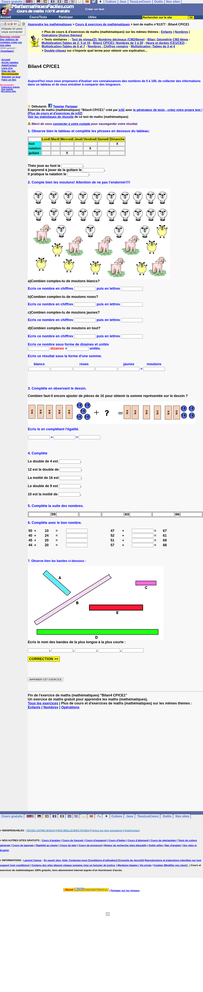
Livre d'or (7, 68)
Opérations (50, 35)
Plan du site (9, 71)
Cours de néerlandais (163, 840)
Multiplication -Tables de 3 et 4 (153, 46)
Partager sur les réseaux (125, 890)
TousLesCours (148, 816)
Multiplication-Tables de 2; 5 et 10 (66, 43)
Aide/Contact (9, 65)
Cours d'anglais (51, 840)
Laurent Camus (32, 860)
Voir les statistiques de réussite (51, 116)
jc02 (121, 110)
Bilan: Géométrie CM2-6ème (167, 39)
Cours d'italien (117, 840)
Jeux (129, 816)
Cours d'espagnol (95, 840)
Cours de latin (68, 845)
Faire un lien (9, 79)
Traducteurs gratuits (10, 87)
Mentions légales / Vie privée (134, 865)
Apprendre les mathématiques (50, 24)
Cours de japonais (23, 845)
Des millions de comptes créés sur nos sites (11, 41)
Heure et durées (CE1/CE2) (165, 43)
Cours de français (72, 840)
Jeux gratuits (7, 89)
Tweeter (58, 106)
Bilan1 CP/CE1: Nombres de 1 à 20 (118, 43)
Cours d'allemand (138, 840)
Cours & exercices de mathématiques (102, 24)
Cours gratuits (12, 816)
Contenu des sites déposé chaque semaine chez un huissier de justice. (74, 865)
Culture (116, 816)
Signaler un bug (11, 76)
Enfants (166, 31)
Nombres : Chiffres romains (108, 46)
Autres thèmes (70, 35)
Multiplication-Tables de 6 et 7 (63, 46)
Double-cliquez (55, 50)
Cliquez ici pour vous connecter (12, 30)
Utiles (92, 17)
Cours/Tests (38, 17)
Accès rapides (9, 62)
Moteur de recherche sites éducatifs (125, 845)
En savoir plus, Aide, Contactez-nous (66, 860)
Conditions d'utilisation (103, 860)
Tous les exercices (43, 703)
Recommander (10, 74)
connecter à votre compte (71, 124)
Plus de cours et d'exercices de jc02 (55, 113)
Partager (71, 106)
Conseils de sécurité (131, 860)
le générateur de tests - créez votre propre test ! (167, 110)
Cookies (158, 865)
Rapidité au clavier (47, 845)
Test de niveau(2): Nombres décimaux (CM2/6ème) (108, 39)
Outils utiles (156, 845)
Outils (167, 816)
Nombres (181, 31)
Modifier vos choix (176, 865)
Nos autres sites (8, 91)
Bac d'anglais (173, 845)
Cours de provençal (90, 845)
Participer (66, 17)
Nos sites (182, 816)
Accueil (5, 17)
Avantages (7, 51)
